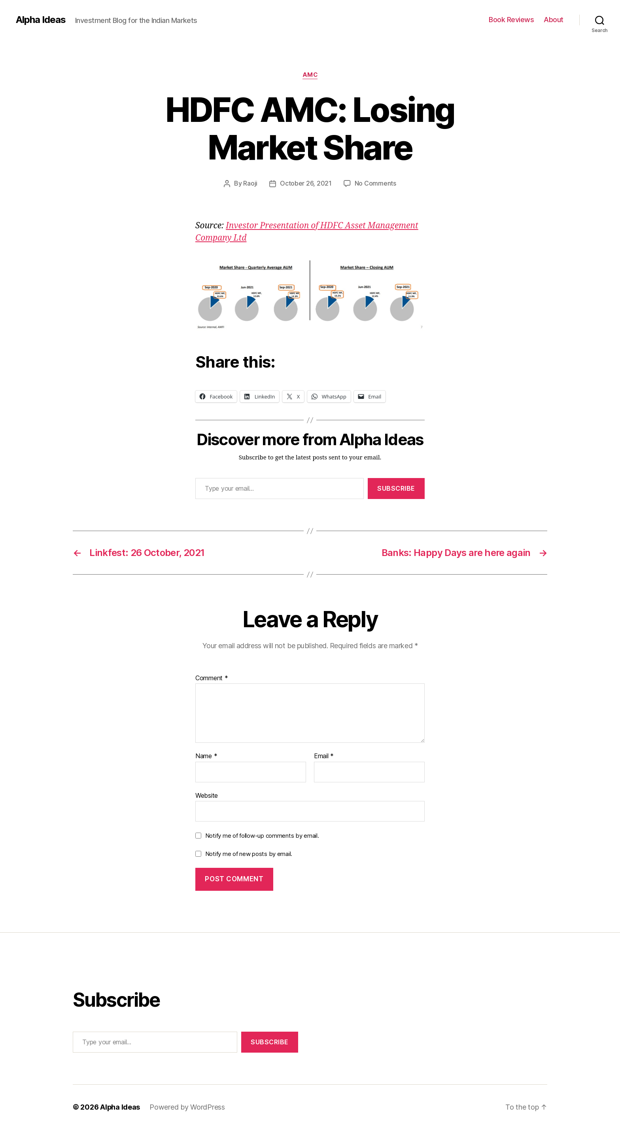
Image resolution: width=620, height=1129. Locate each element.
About (553, 19)
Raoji (250, 183)
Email (324, 755)
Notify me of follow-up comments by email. (262, 835)
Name (206, 755)
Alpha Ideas (41, 20)
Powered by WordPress (187, 1106)
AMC (310, 74)
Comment (211, 677)
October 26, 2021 (306, 183)
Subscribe (396, 488)
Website (206, 795)
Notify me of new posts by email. (248, 853)
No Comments (375, 183)
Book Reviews (511, 19)
